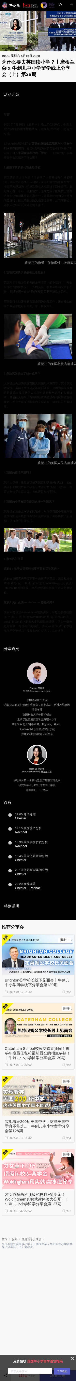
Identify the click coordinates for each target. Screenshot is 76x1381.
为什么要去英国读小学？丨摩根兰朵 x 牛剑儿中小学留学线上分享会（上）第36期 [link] (37, 1245)
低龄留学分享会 (32, 1239)
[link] (4, 1239)
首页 (4, 1239)
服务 (14, 1239)
